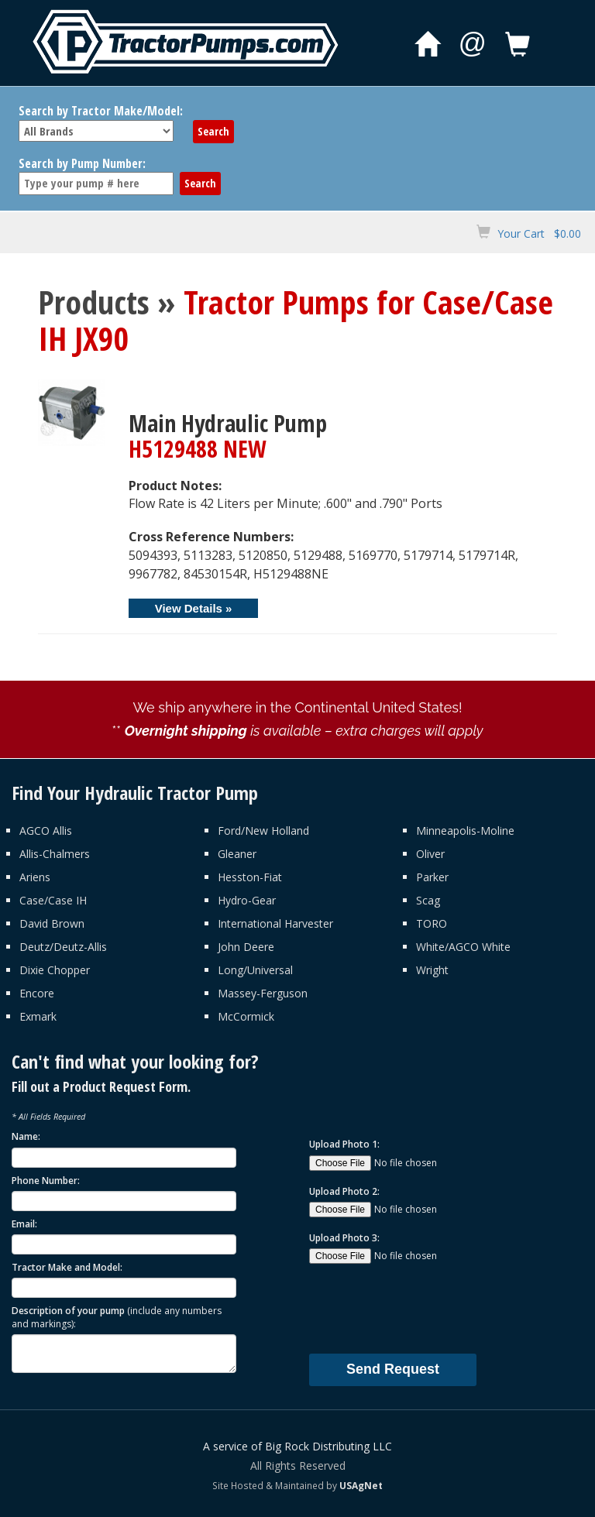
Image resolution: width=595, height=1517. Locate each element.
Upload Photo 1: (344, 1144)
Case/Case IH (53, 900)
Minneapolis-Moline (465, 830)
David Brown (51, 923)
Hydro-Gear (247, 900)
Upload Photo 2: (344, 1191)
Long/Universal (255, 970)
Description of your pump (117, 1317)
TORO (431, 923)
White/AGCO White (463, 946)
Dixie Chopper (54, 970)
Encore (36, 993)
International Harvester (275, 923)
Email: (24, 1223)
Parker (432, 877)
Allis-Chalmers (54, 853)
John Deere (246, 946)
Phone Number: (46, 1180)
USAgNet (361, 1485)
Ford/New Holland (263, 830)
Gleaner (237, 853)
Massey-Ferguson (263, 993)
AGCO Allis (45, 830)
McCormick (246, 1016)
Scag (428, 900)
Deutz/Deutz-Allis (63, 946)
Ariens (34, 877)
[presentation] (427, 1308)
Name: (26, 1136)
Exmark (38, 1016)
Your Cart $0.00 (539, 233)
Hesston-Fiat (250, 877)
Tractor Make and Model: (67, 1267)
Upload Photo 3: (344, 1237)
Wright (432, 970)
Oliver (430, 853)
